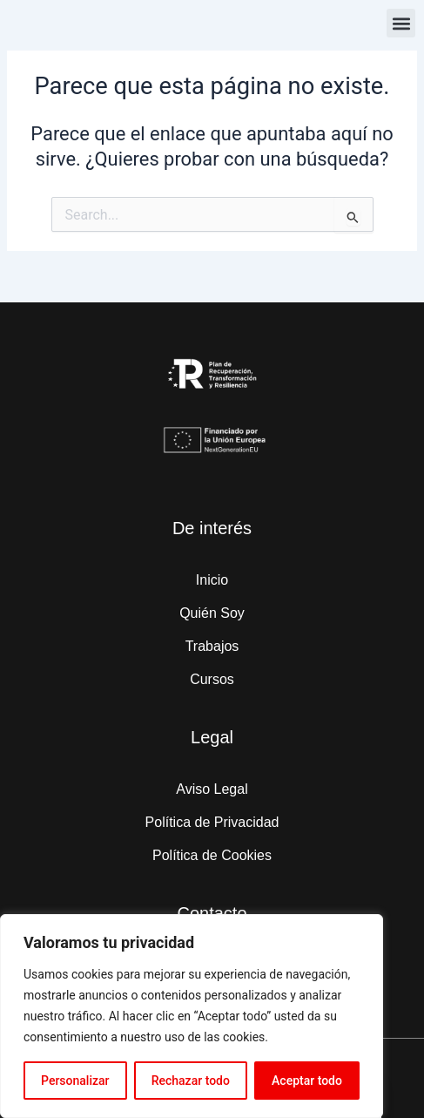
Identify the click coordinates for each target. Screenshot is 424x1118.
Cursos (212, 679)
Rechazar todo (190, 1081)
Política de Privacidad (212, 822)
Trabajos (212, 646)
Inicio (212, 580)
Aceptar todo (307, 1081)
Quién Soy (212, 613)
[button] (401, 23)
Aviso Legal (211, 789)
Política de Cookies (212, 855)
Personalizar (75, 1081)
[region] (191, 1016)
